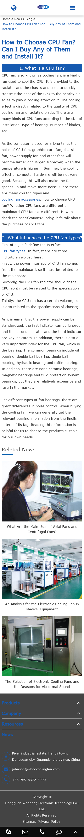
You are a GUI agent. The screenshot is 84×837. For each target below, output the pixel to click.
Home (6, 19)
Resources (12, 723)
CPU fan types (13, 251)
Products (10, 702)
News (18, 19)
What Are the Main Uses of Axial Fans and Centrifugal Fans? (42, 529)
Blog (29, 19)
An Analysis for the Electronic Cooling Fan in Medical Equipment (42, 606)
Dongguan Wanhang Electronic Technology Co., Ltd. (42, 806)
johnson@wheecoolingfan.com (31, 769)
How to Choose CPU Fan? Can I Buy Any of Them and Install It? (41, 26)
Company (11, 713)
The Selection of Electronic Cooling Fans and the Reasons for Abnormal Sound (42, 684)
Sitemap (29, 821)
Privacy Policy (49, 821)
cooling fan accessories (21, 199)
